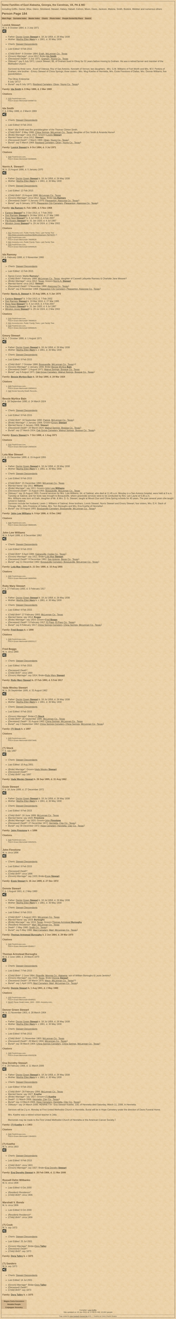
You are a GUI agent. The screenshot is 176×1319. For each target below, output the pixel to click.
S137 (11, 1002)
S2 (10, 391)
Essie (52, 876)
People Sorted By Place (72, 18)
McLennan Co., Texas (50, 195)
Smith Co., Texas (37, 927)
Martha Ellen (25, 39)
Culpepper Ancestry (14, 1307)
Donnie (60, 978)
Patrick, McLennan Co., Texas (58, 420)
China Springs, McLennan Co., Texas (53, 132)
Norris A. (62, 281)
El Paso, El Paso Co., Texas (60, 622)
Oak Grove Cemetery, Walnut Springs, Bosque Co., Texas (65, 372)
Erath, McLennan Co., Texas (53, 53)
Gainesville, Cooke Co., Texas (50, 554)
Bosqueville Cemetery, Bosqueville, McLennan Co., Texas (66, 508)
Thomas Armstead (67, 922)
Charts (45, 18)
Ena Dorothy (55, 1168)
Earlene (13, 213)
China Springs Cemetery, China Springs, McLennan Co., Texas (69, 625)
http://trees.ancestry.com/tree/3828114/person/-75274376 (31, 235)
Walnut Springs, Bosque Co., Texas (62, 369)
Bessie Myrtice (61, 367)
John (53, 820)
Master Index (34, 18)
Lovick (54, 135)
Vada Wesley (46, 769)
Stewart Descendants (26, 44)
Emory (59, 422)
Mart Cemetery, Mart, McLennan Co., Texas (55, 930)
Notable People (14, 1304)
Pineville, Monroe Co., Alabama (51, 975)
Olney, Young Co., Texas (56, 140)
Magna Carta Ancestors (14, 1301)
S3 (10, 99)
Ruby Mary (55, 675)
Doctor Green (27, 37)
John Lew (55, 488)
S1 (10, 233)
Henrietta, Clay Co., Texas (62, 823)
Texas (43, 198)
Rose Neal (15, 218)
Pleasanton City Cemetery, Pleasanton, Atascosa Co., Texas (67, 203)
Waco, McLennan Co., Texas (59, 980)
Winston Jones (17, 223)
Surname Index (19, 18)
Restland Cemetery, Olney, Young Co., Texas (55, 84)
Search (88, 18)
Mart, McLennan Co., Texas (45, 925)
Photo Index (55, 18)
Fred (51, 619)
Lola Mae (54, 556)
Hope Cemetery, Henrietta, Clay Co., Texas (61, 825)
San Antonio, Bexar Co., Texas (63, 559)
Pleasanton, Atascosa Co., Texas (61, 200)
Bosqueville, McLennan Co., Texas (56, 364)
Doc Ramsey (16, 215)
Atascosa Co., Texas (58, 286)
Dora (40, 1246)
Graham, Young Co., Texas (54, 59)
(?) (39, 716)
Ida (51, 56)
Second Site (84, 1316)
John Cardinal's (75, 1316)
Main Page (6, 18)
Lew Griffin (92, 1310)
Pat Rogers (15, 221)
